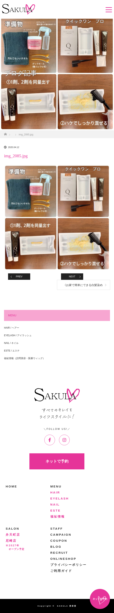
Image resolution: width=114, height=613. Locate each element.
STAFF (56, 528)
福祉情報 (57, 516)
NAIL (55, 504)
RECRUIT (59, 552)
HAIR (55, 492)
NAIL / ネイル (11, 343)
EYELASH (59, 498)
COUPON (58, 540)
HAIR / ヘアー (11, 327)
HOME (11, 486)
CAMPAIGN (61, 534)
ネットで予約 (57, 461)
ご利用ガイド (61, 570)
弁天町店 (13, 534)
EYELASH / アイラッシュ (18, 335)
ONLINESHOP (63, 558)
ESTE (55, 510)
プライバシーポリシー (68, 564)
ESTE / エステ (12, 350)
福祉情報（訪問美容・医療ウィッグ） (24, 358)
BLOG (55, 546)
